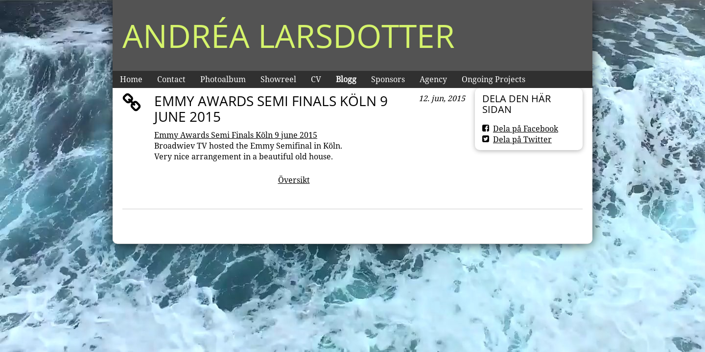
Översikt (294, 180)
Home (131, 79)
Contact (171, 79)
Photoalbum (223, 79)
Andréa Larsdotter (288, 35)
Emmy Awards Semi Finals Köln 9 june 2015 (235, 135)
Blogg (346, 79)
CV (316, 79)
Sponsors (388, 79)
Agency (433, 79)
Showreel (278, 79)
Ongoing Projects (493, 79)
